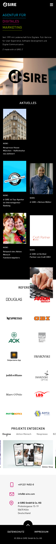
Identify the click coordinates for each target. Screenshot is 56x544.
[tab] (24, 434)
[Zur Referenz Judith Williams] (14, 375)
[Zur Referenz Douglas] (14, 299)
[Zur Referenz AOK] (14, 337)
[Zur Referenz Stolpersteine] (14, 356)
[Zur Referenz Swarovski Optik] (42, 375)
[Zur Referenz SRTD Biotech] (42, 413)
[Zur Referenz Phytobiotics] (14, 413)
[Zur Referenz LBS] (42, 394)
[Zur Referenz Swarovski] (42, 356)
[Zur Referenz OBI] (42, 318)
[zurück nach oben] (28, 525)
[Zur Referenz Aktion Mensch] (42, 299)
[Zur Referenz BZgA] (42, 337)
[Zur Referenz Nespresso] (14, 318)
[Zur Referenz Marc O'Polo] (14, 394)
